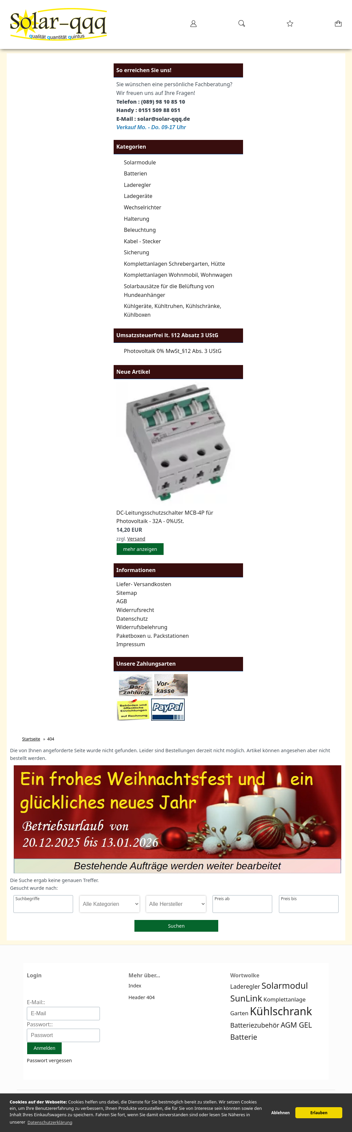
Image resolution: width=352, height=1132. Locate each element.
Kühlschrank (281, 1011)
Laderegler (137, 185)
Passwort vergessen (49, 1060)
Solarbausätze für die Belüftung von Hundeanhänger (169, 290)
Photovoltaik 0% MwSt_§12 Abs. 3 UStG (172, 351)
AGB (121, 601)
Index (134, 985)
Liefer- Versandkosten (143, 584)
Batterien (135, 173)
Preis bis (289, 899)
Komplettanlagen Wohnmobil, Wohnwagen (178, 274)
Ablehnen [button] (280, 1112)
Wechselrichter (142, 207)
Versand (136, 538)
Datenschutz (132, 618)
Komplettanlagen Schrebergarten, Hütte (174, 263)
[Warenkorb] (339, 25)
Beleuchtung (140, 230)
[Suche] (242, 25)
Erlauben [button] (319, 1112)
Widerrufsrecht (135, 610)
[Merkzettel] (290, 25)
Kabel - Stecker (142, 241)
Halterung (136, 218)
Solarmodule (140, 162)
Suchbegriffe (27, 899)
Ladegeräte (138, 196)
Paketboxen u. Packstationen (152, 635)
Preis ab (222, 899)
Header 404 (141, 997)
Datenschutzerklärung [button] (49, 1122)
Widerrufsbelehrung (141, 627)
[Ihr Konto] (193, 25)
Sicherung (136, 252)
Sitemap (126, 593)
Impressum (130, 644)
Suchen (176, 926)
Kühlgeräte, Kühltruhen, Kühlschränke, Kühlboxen (172, 310)
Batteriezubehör (254, 1025)
